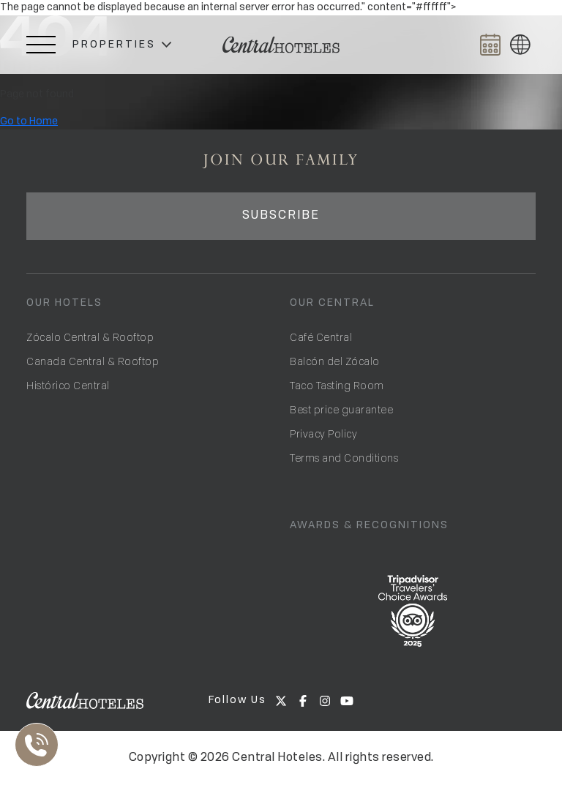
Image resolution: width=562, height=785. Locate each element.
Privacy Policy (323, 433)
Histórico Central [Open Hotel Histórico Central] (68, 385)
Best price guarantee (341, 409)
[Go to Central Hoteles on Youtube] (347, 701)
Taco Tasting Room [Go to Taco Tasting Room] (337, 385)
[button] (122, 45)
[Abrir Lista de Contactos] (40, 745)
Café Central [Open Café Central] (321, 337)
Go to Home (29, 121)
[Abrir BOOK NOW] (490, 44)
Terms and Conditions (344, 458)
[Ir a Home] (281, 45)
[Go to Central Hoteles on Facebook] (303, 701)
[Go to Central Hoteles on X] (281, 701)
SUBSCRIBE (281, 216)
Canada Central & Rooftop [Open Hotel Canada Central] (92, 361)
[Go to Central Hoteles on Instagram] (325, 701)
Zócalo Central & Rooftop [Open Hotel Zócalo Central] (90, 337)
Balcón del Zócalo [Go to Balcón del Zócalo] (335, 361)
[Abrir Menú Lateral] (41, 44)
